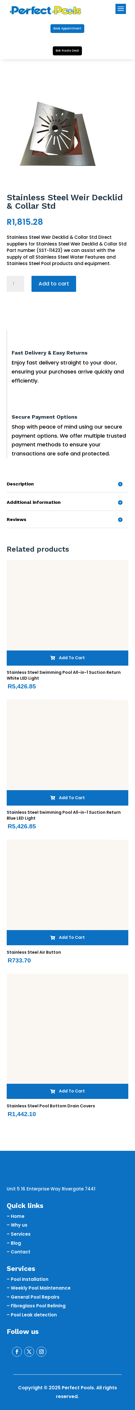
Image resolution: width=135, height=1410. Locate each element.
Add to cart (53, 283)
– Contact (18, 1252)
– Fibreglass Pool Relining (36, 1306)
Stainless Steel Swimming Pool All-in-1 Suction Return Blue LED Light (64, 815)
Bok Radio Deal (67, 50)
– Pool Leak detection (32, 1315)
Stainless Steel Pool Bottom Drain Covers (51, 1106)
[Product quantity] (15, 284)
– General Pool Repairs (33, 1297)
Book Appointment (67, 28)
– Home (15, 1216)
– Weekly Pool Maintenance (39, 1288)
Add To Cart (67, 658)
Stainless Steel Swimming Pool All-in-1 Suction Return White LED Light (64, 675)
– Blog (14, 1243)
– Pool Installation (27, 1279)
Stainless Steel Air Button (34, 952)
